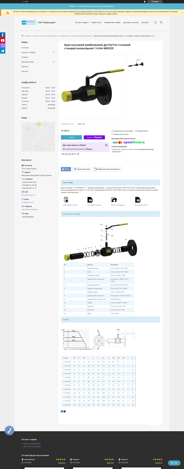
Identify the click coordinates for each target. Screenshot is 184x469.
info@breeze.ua (27, 202)
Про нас (25, 71)
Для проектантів (141, 205)
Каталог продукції (118, 205)
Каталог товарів (81, 22)
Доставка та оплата (131, 22)
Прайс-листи (96, 22)
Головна (25, 48)
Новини (25, 57)
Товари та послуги (32, 36)
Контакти (145, 22)
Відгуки (25, 67)
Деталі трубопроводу (32, 446)
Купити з (94, 137)
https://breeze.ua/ (28, 195)
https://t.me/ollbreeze (30, 209)
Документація (28, 62)
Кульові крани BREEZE (49, 36)
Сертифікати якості (70, 205)
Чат (174, 463)
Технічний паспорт (94, 205)
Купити (71, 137)
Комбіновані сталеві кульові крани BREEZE (75, 36)
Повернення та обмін (112, 22)
